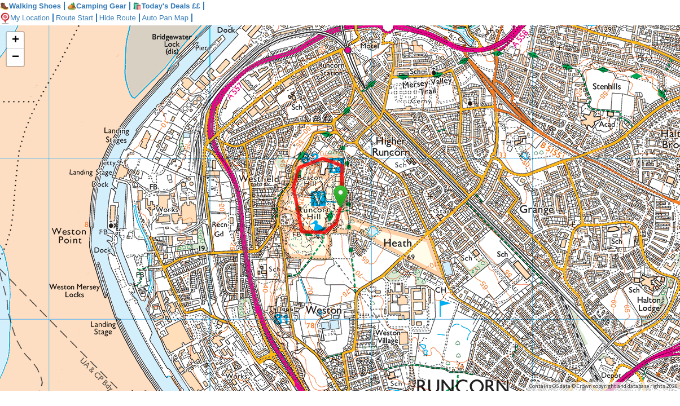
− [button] (15, 57)
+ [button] (15, 40)
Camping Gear (96, 6)
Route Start (74, 18)
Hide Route (117, 18)
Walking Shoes (30, 6)
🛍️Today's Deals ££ (166, 6)
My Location (25, 18)
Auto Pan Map (165, 18)
